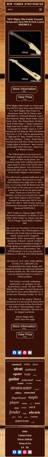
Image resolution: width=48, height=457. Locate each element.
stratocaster (21, 387)
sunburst (30, 369)
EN (22, 447)
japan (33, 422)
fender (14, 412)
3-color (29, 383)
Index (25, 431)
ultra (14, 417)
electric (34, 412)
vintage (38, 380)
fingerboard (19, 397)
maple (33, 397)
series (24, 407)
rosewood (29, 392)
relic (31, 403)
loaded (20, 383)
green (26, 417)
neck (32, 407)
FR (27, 447)
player (14, 402)
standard (16, 364)
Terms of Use (25, 443)
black (35, 364)
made (24, 413)
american (22, 421)
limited (37, 403)
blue (20, 417)
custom (34, 416)
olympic (24, 403)
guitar (14, 379)
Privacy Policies (25, 439)
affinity (35, 375)
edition (18, 393)
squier (17, 374)
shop (16, 408)
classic (37, 389)
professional (27, 380)
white (27, 364)
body (27, 374)
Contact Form (24, 435)
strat (18, 369)
